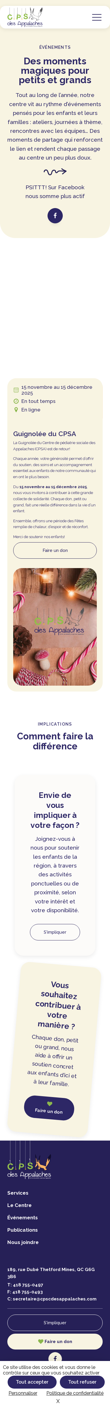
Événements (22, 1218)
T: (25, 1284)
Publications (22, 1230)
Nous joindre (23, 1242)
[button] (97, 17)
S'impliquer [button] (55, 932)
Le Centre (19, 1205)
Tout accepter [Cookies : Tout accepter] (32, 1382)
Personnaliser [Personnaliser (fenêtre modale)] (23, 1393)
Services (17, 1193)
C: (52, 1298)
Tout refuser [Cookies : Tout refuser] (82, 1382)
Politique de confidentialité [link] (75, 1393)
